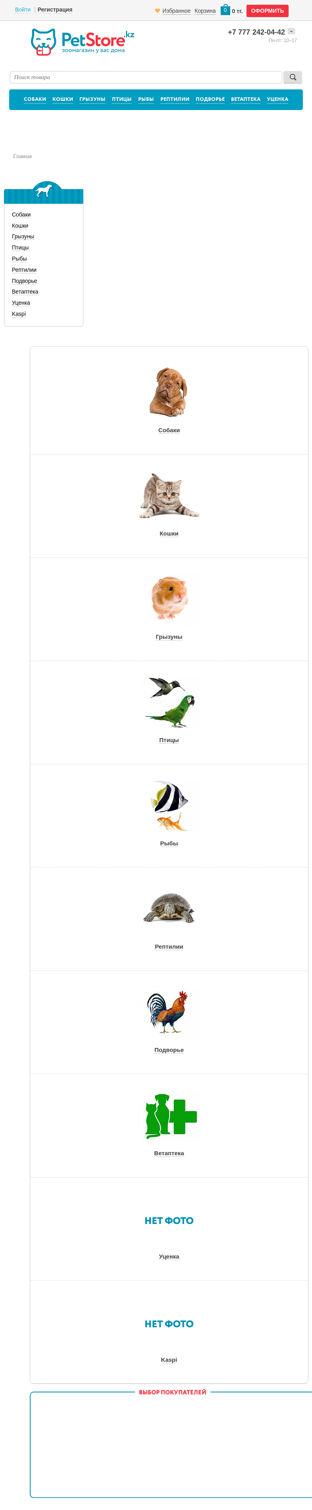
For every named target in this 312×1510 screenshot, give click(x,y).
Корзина (205, 11)
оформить (267, 11)
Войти (23, 9)
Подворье (210, 99)
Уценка (277, 99)
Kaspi (19, 314)
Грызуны (92, 99)
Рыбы (146, 99)
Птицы (122, 99)
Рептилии (174, 99)
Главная (22, 156)
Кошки (62, 99)
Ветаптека (245, 99)
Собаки (35, 99)
